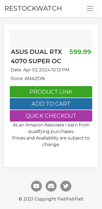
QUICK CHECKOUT (51, 116)
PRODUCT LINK (51, 92)
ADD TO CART (51, 104)
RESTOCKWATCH (33, 8)
